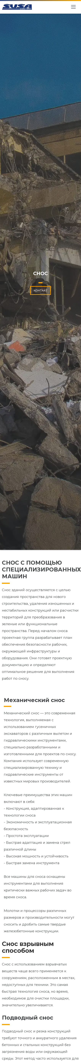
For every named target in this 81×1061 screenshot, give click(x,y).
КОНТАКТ (40, 290)
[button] (75, 6)
